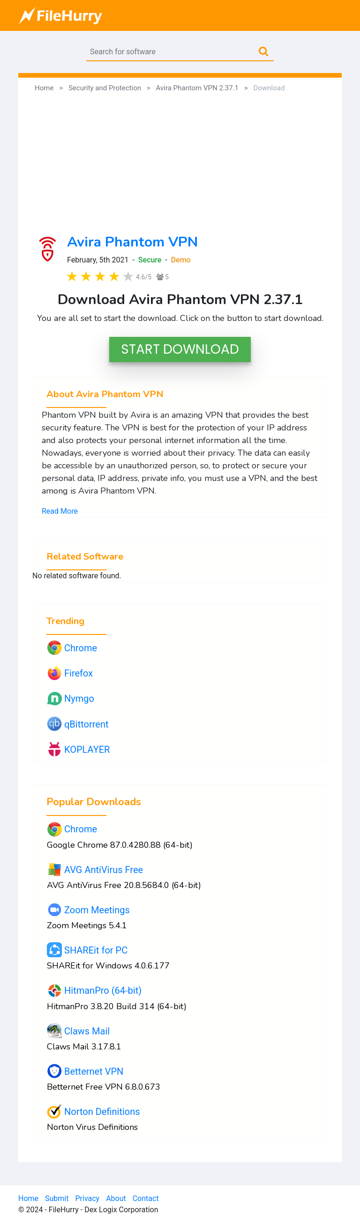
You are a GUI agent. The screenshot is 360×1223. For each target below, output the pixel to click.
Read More (60, 511)
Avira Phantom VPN (132, 242)
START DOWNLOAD (180, 349)
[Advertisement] (180, 163)
